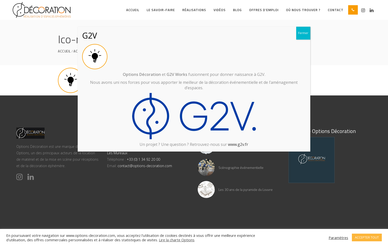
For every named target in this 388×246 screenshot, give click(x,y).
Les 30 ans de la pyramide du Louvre (245, 189)
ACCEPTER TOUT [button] (367, 237)
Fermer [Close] (303, 33)
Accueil (64, 51)
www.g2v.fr (238, 144)
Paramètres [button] (338, 237)
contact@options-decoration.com (145, 165)
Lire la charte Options (176, 240)
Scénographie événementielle (241, 167)
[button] (353, 10)
